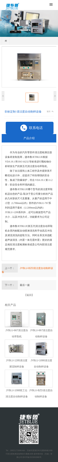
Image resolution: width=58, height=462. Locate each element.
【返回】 (29, 295)
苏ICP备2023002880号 (31, 457)
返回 (48, 111)
